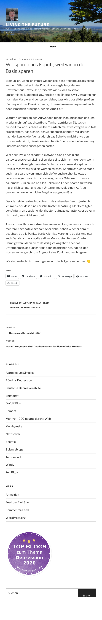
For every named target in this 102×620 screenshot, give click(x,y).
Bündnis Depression (19, 380)
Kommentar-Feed (17, 510)
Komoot (11, 411)
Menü (51, 46)
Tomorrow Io (14, 457)
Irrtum (14, 307)
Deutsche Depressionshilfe (23, 388)
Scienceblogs (14, 449)
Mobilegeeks (14, 426)
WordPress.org (16, 517)
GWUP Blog (13, 403)
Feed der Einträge (17, 502)
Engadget (12, 395)
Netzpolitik (13, 434)
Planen (25, 307)
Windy (10, 464)
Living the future (27, 24)
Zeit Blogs (12, 472)
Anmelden (12, 494)
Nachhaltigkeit (40, 303)
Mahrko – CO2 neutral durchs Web (28, 418)
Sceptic (11, 441)
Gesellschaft (19, 303)
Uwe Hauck (36, 59)
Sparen (36, 307)
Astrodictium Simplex (20, 372)
